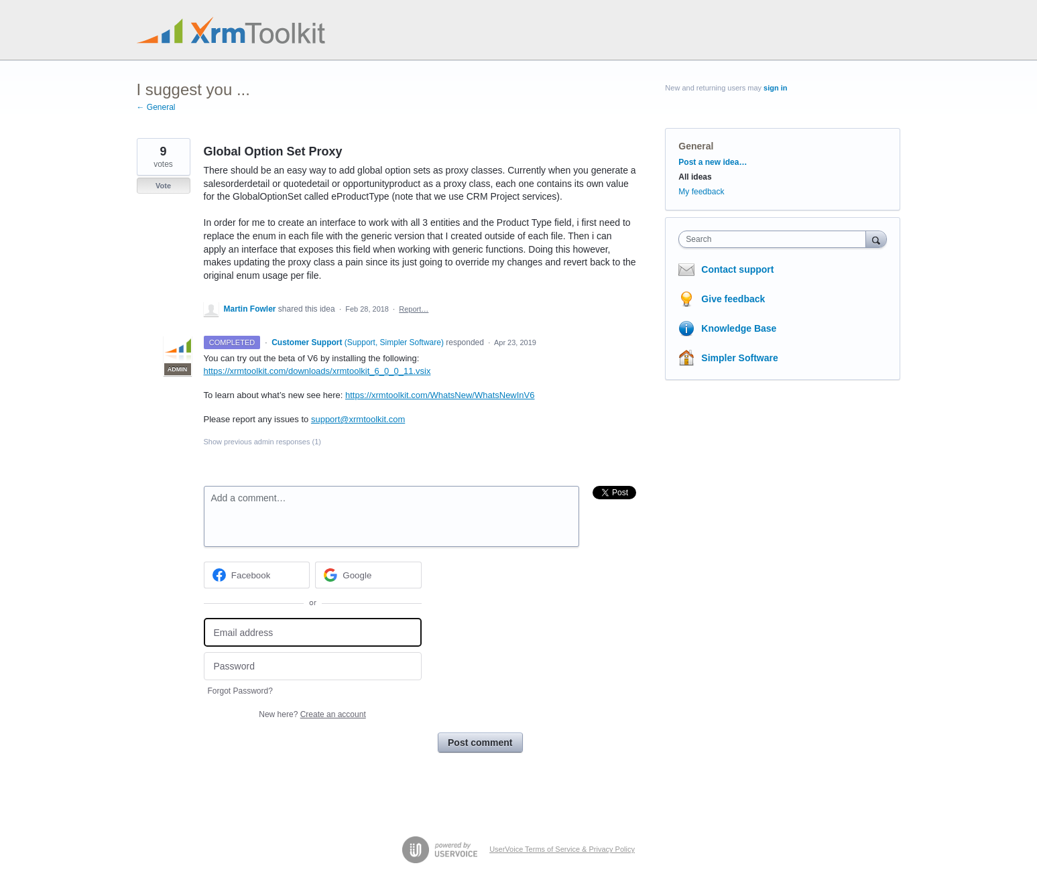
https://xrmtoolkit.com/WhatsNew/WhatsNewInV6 (439, 395)
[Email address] (313, 632)
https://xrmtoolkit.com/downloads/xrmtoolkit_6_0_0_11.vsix (317, 371)
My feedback (701, 191)
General (695, 146)
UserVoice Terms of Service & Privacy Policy (562, 849)
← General (156, 107)
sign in (775, 88)
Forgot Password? (240, 691)
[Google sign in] (368, 575)
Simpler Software (739, 358)
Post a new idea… (712, 162)
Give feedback (733, 299)
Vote (163, 186)
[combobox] (775, 239)
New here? (312, 714)
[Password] (313, 666)
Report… (413, 309)
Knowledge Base (738, 328)
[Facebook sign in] (257, 575)
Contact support (737, 269)
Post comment (480, 742)
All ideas (694, 177)
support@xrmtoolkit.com (358, 419)
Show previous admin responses (262, 442)
